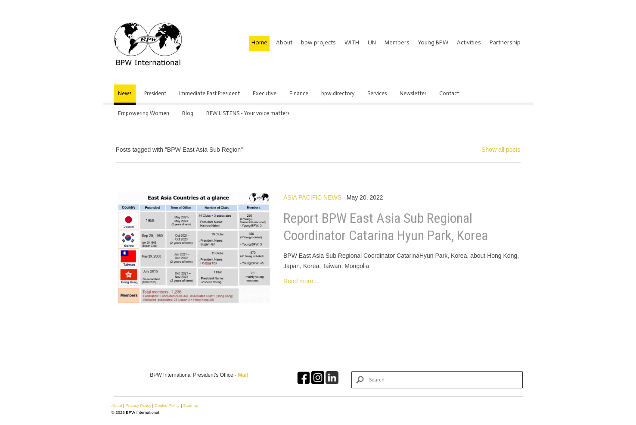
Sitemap (190, 405)
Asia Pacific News (312, 197)
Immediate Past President (209, 93)
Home (259, 42)
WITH (351, 42)
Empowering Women (143, 113)
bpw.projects (318, 42)
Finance (298, 93)
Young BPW (433, 42)
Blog (187, 113)
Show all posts (500, 149)
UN (372, 42)
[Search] (436, 379)
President (155, 93)
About (284, 42)
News (124, 93)
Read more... (300, 281)
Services (377, 93)
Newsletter (413, 93)
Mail (243, 375)
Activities (469, 42)
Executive (264, 93)
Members (397, 42)
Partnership (505, 42)
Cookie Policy (167, 405)
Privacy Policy (138, 405)
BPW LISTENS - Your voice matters (247, 113)
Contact (449, 93)
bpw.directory (337, 93)
